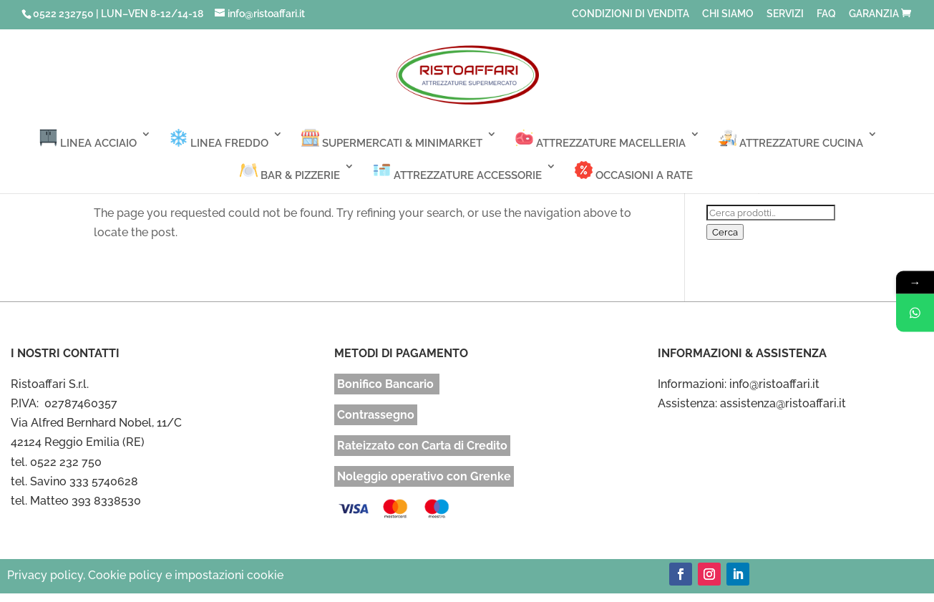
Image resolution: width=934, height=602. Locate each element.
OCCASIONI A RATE (634, 171)
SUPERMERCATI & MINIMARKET (391, 139)
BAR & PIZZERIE (290, 171)
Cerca (725, 232)
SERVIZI (785, 14)
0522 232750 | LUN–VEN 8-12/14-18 (118, 13)
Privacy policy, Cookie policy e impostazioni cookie (145, 575)
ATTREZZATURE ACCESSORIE (457, 171)
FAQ (826, 14)
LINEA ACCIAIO (88, 139)
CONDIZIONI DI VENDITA (630, 14)
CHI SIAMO (728, 14)
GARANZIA (874, 14)
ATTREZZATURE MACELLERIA (600, 139)
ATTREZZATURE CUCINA (791, 139)
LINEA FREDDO (219, 139)
